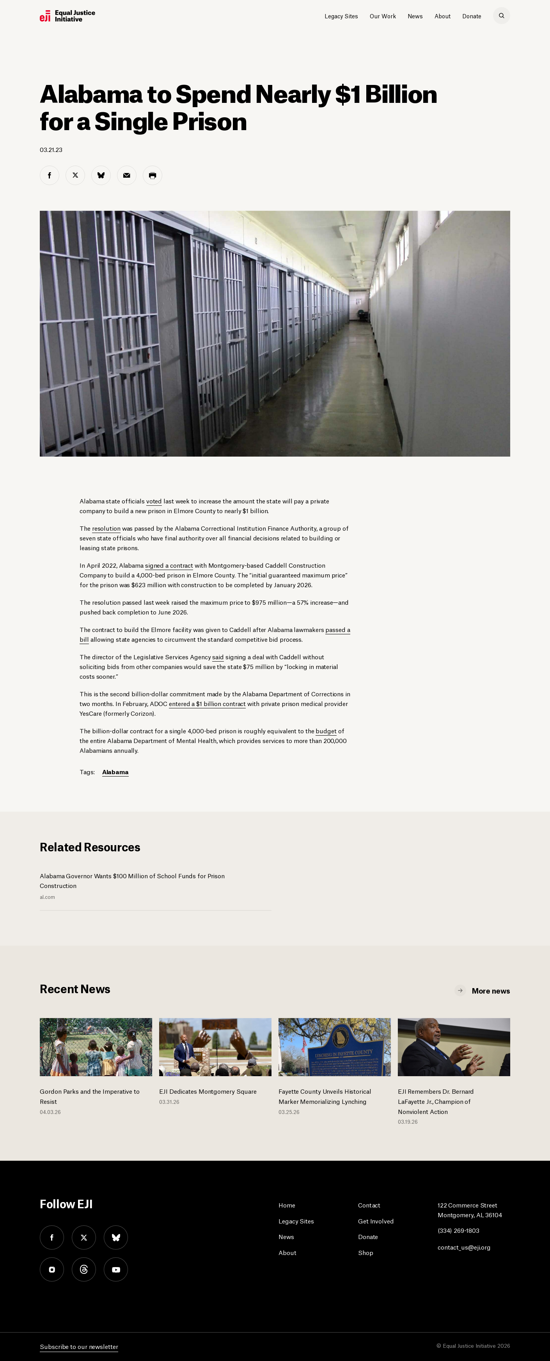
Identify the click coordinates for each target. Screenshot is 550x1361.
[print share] (152, 175)
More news (491, 990)
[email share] (127, 175)
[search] (501, 15)
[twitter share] (75, 175)
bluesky (116, 1237)
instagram (52, 1269)
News (415, 15)
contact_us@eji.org (464, 1247)
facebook (52, 1237)
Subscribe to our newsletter (79, 1346)
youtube (116, 1269)
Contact (369, 1204)
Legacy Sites (341, 15)
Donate (471, 15)
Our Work (383, 15)
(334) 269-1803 (458, 1230)
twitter (84, 1237)
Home (287, 1204)
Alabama (115, 771)
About (443, 15)
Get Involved (376, 1220)
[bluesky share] (101, 175)
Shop (365, 1252)
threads (84, 1269)
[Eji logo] (67, 16)
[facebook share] (49, 175)
